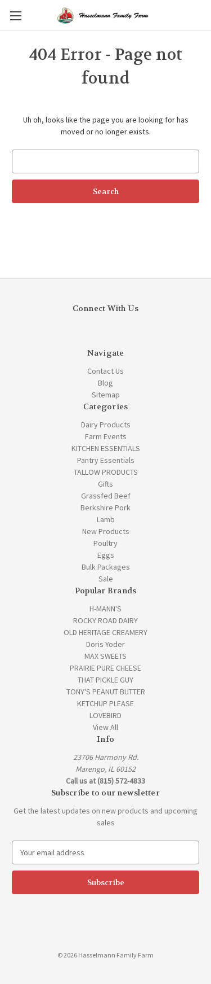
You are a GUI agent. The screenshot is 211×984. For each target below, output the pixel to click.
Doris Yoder (105, 644)
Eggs (105, 555)
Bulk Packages (106, 567)
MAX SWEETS (105, 656)
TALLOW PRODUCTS (106, 472)
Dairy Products (106, 424)
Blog (105, 383)
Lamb (106, 519)
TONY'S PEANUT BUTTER (105, 691)
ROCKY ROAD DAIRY (105, 620)
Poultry (105, 543)
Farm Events (106, 436)
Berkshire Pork (105, 507)
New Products (105, 531)
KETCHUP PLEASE (105, 703)
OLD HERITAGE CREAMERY (105, 632)
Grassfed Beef (106, 496)
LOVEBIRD (105, 715)
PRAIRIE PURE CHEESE (105, 668)
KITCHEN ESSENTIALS (105, 448)
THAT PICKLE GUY (105, 680)
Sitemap (106, 395)
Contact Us (105, 371)
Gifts (105, 484)
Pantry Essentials (105, 460)
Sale (105, 579)
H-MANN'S (105, 608)
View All (105, 727)
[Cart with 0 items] (205, 15)
